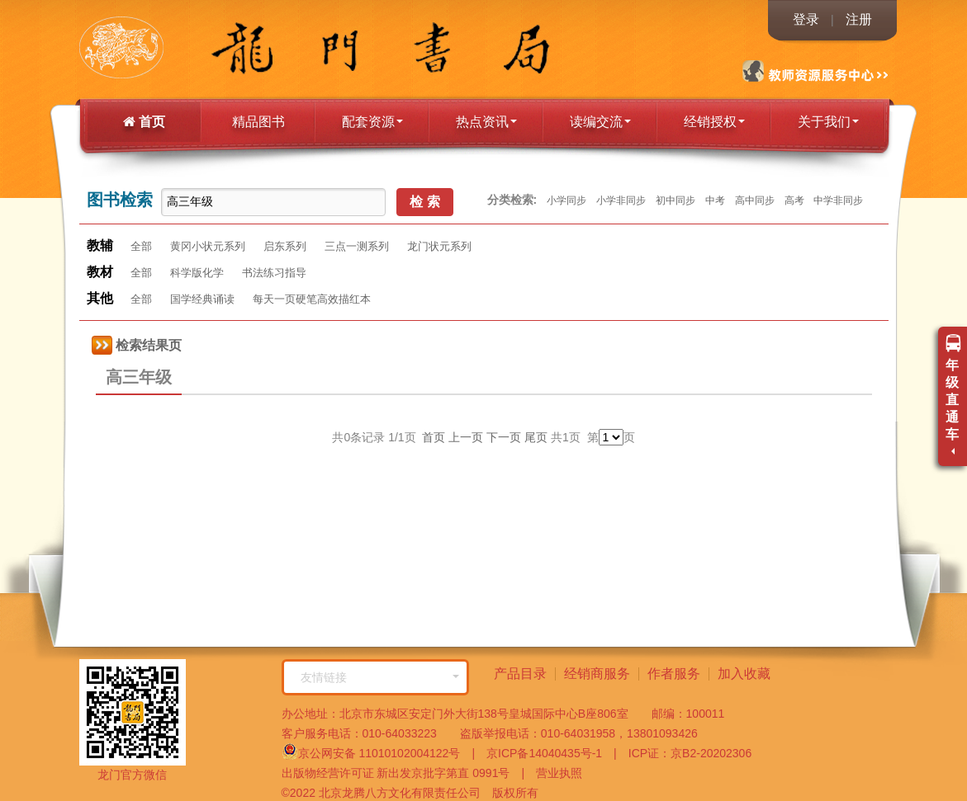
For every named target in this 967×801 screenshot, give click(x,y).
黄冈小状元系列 (207, 246)
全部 (141, 246)
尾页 (535, 437)
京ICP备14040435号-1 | (546, 753)
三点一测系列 (357, 246)
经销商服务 (597, 674)
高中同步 (755, 200)
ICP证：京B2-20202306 (684, 753)
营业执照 (553, 773)
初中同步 (675, 200)
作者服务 (673, 674)
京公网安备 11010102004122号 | (379, 751)
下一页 (503, 437)
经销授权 (714, 122)
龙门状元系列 (439, 246)
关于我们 (828, 122)
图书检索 (120, 200)
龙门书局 (158, 49)
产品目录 (520, 674)
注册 (859, 19)
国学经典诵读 (202, 299)
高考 (794, 200)
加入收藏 (744, 674)
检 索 (424, 202)
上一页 (465, 437)
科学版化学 (197, 272)
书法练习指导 (274, 272)
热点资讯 (486, 122)
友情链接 (380, 677)
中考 (715, 200)
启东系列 (284, 246)
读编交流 (600, 122)
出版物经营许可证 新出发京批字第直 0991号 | (403, 773)
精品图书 (258, 122)
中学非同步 (838, 200)
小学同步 (566, 200)
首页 (144, 122)
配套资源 (372, 122)
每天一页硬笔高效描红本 (312, 299)
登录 (806, 19)
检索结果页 (137, 345)
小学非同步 (621, 200)
